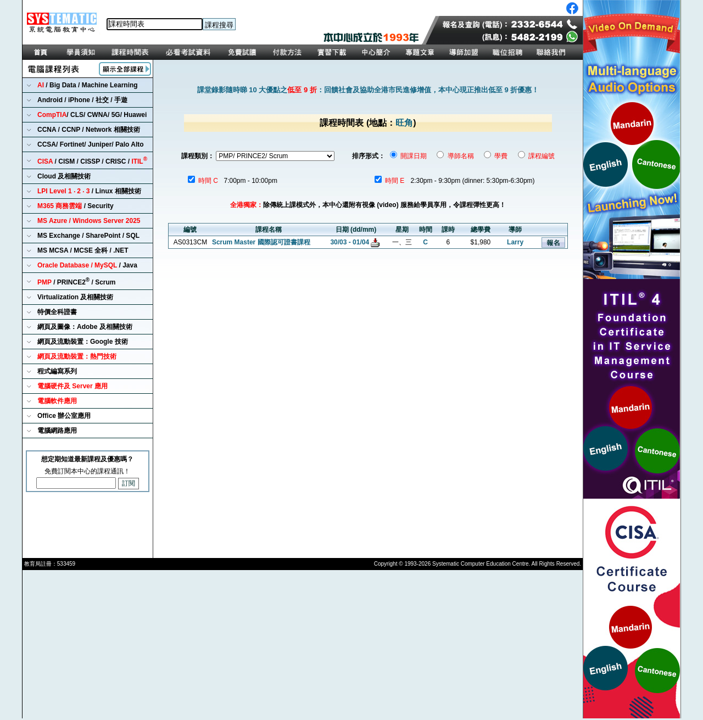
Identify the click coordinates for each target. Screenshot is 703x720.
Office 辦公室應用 (64, 416)
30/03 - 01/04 (349, 242)
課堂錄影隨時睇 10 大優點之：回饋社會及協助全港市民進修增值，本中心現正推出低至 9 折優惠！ (368, 90)
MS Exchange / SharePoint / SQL (88, 235)
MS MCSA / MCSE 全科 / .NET (83, 250)
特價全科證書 (57, 312)
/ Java (87, 265)
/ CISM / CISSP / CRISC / (92, 160)
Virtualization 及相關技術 (75, 297)
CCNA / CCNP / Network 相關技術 (88, 129)
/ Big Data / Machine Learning (87, 85)
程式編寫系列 (57, 371)
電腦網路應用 (57, 430)
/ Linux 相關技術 (89, 191)
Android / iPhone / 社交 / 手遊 (82, 100)
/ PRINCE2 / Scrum (76, 281)
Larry (515, 242)
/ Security (75, 206)
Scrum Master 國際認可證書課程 (261, 242)
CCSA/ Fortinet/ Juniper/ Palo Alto (90, 144)
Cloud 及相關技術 (64, 176)
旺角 (404, 122)
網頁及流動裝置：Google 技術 (82, 341)
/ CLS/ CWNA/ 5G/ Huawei (92, 115)
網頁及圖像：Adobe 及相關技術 (84, 327)
